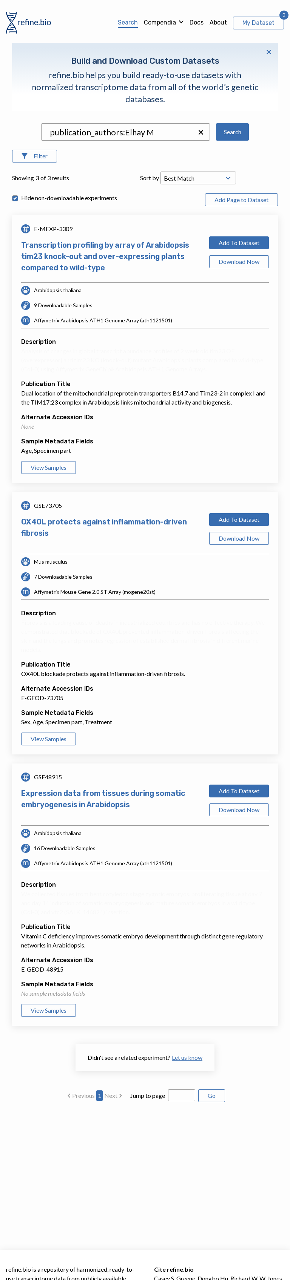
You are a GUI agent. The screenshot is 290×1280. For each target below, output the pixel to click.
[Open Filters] (34, 156)
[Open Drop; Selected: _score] (198, 178)
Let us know (187, 1057)
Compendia (160, 22)
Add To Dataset (239, 242)
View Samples (48, 467)
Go (212, 1095)
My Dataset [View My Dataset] (258, 22)
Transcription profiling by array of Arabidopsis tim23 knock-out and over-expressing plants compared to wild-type (105, 256)
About (218, 22)
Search (128, 22)
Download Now (239, 261)
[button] (201, 132)
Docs (197, 22)
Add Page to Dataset (241, 199)
